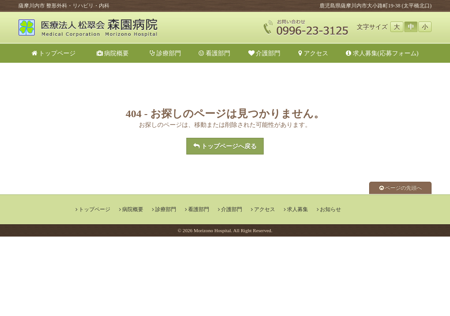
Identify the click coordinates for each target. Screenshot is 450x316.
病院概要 (116, 53)
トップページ (54, 53)
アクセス (313, 53)
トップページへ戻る (225, 146)
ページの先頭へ (400, 188)
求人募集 (297, 209)
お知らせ (330, 209)
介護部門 (264, 53)
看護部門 (214, 53)
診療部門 (165, 53)
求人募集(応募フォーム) (382, 53)
